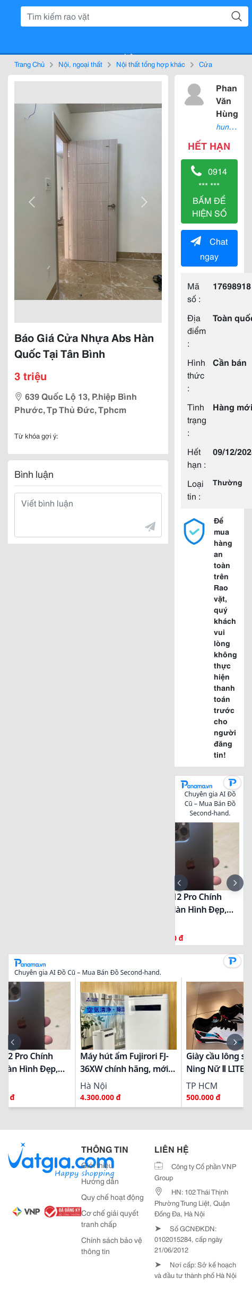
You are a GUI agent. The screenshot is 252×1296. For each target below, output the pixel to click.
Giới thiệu (97, 1165)
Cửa (205, 63)
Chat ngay (209, 248)
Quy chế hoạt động (112, 1196)
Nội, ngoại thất (80, 63)
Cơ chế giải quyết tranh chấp (109, 1218)
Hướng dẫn (100, 1180)
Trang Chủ (29, 63)
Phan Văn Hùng (227, 100)
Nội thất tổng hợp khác (150, 63)
